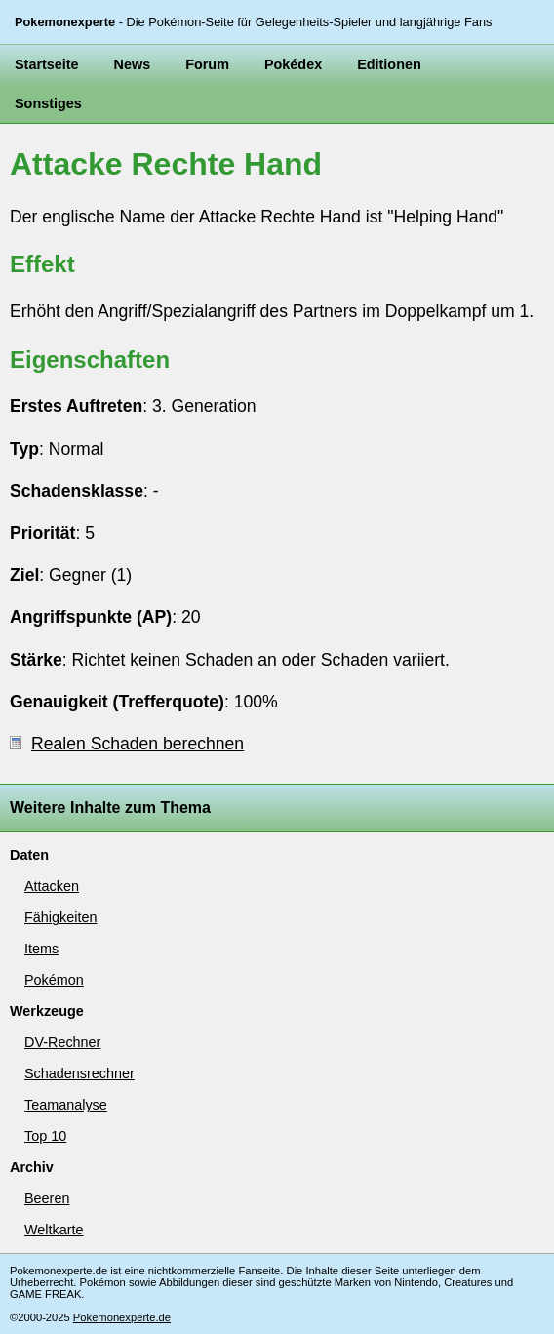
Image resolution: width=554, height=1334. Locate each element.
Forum (207, 64)
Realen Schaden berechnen (127, 743)
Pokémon (54, 980)
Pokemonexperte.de (122, 1317)
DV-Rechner (62, 1042)
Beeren (46, 1198)
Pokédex (293, 64)
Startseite (47, 64)
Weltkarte (54, 1229)
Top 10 (45, 1136)
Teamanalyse (65, 1104)
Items (41, 948)
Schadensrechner (79, 1073)
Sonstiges (48, 103)
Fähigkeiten (60, 917)
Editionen (389, 64)
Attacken (51, 886)
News (132, 64)
